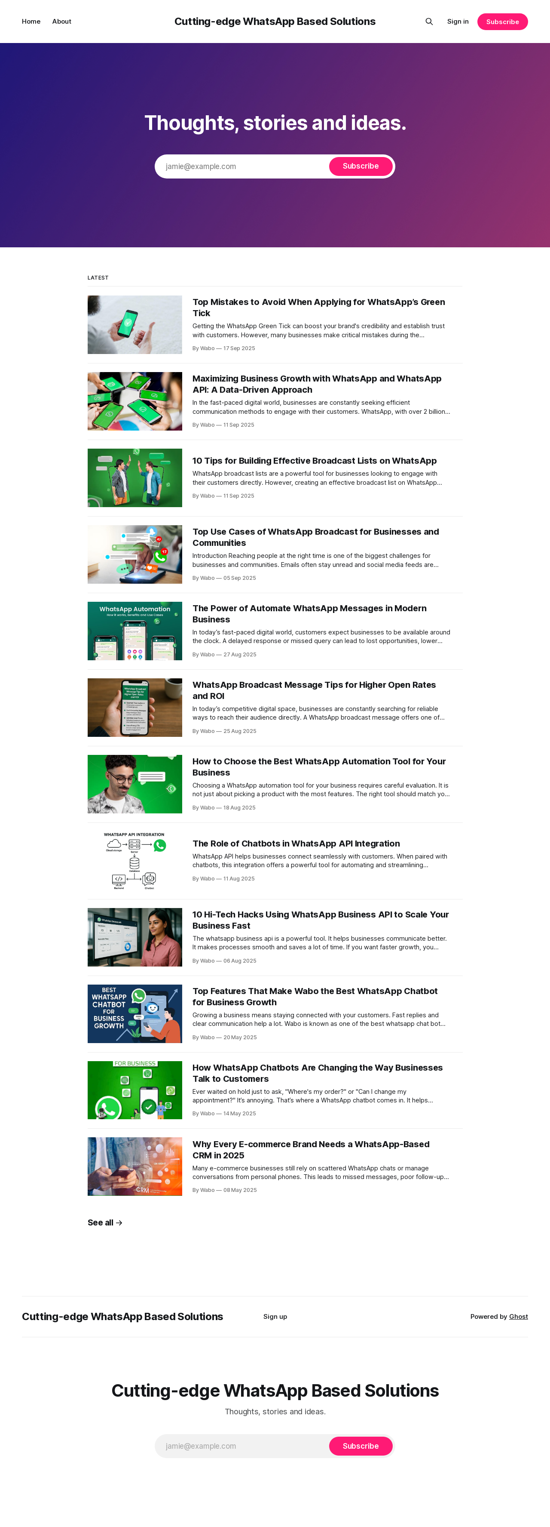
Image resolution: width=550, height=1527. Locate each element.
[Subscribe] (361, 166)
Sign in (458, 21)
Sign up (275, 1316)
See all (105, 1223)
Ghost (518, 1316)
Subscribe (502, 22)
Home (31, 21)
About (61, 21)
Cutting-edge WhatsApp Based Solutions (275, 21)
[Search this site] (429, 21)
